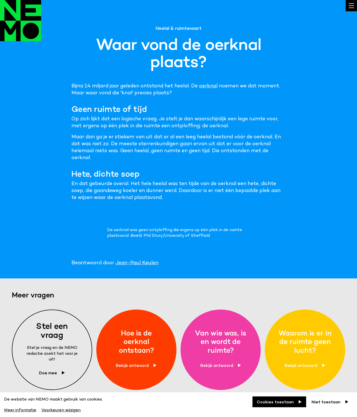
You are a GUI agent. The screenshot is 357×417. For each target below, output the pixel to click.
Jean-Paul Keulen (137, 262)
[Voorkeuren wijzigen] (61, 409)
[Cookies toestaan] (279, 401)
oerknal (208, 86)
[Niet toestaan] (330, 401)
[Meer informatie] (20, 409)
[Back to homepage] (20, 25)
